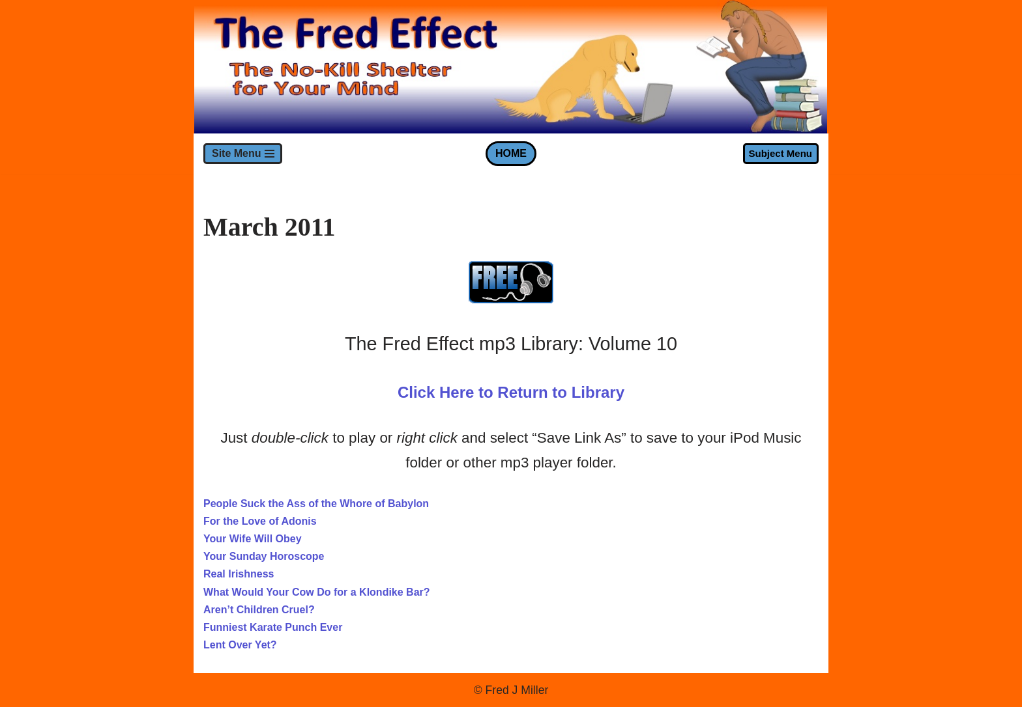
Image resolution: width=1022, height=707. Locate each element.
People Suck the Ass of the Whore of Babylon (316, 503)
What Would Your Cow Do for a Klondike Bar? (316, 592)
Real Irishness (238, 573)
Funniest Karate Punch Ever (272, 627)
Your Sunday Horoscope (264, 556)
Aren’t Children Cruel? (259, 609)
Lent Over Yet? (240, 644)
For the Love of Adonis (260, 521)
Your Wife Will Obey (252, 538)
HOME (511, 153)
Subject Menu (780, 153)
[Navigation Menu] (242, 153)
